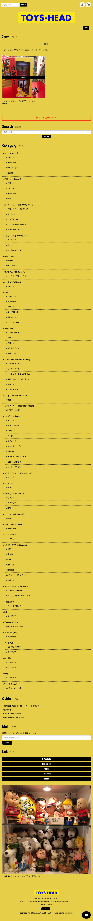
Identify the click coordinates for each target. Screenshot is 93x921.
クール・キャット (14, 214)
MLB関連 (8, 658)
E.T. (5, 612)
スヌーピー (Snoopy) (12, 179)
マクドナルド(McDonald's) (14, 272)
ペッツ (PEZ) (9, 256)
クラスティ (11, 240)
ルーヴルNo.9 (12, 312)
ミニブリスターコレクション (18, 596)
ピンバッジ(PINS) (11, 633)
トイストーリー (10, 535)
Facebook (46, 774)
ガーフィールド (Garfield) (14, 514)
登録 (7, 743)
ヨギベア (10, 384)
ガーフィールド (13, 322)
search (23, 5)
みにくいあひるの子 (15, 462)
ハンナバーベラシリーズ (16, 575)
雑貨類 (10, 260)
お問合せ (7, 710)
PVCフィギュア (13, 168)
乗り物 (10, 554)
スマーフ (10, 307)
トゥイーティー (13, 230)
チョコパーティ (13, 425)
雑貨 (9, 400)
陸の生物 (10, 570)
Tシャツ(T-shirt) (10, 684)
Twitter (46, 769)
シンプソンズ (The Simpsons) (21, 50)
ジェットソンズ (13, 390)
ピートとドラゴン (14, 467)
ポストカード (9, 483)
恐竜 (9, 559)
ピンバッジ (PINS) (14, 590)
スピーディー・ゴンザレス (17, 209)
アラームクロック (14, 606)
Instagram (46, 764)
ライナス (10, 188)
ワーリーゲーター (14, 369)
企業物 (10, 173)
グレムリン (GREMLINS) (14, 494)
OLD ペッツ (12, 266)
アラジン (10, 436)
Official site (46, 759)
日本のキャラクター (12, 622)
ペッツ (10, 487)
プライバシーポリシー (12, 713)
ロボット (10, 580)
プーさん (10, 431)
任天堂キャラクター (15, 626)
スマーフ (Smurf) (11, 153)
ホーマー (39, 50)
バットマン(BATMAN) (12, 282)
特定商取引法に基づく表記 (14, 717)
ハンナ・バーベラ (14, 688)
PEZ (9, 199)
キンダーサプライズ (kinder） (16, 545)
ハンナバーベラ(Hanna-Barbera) (17, 360)
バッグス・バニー (14, 219)
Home (5, 50)
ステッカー (11, 162)
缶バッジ (10, 157)
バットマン (11, 296)
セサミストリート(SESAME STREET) (19, 406)
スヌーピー (11, 183)
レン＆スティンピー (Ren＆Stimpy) (18, 473)
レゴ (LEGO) (9, 602)
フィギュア (11, 503)
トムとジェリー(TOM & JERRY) (16, 396)
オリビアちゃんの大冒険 (16, 457)
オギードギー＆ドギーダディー (19, 379)
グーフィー (11, 420)
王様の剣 (10, 451)
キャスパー (11, 353)
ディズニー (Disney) (12, 416)
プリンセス (11, 441)
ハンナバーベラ (13, 333)
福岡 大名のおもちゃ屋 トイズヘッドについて (21, 706)
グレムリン (11, 317)
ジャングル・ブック (15, 446)
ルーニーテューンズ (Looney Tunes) (18, 205)
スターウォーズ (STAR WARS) (16, 586)
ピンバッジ (11, 662)
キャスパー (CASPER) (13, 525)
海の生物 (10, 565)
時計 (9, 508)
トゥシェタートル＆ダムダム (18, 374)
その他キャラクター (15, 250)
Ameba (46, 779)
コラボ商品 (8, 643)
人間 (9, 549)
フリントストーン (14, 364)
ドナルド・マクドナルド (16, 276)
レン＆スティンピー (15, 348)
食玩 (6, 674)
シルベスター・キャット (16, 224)
